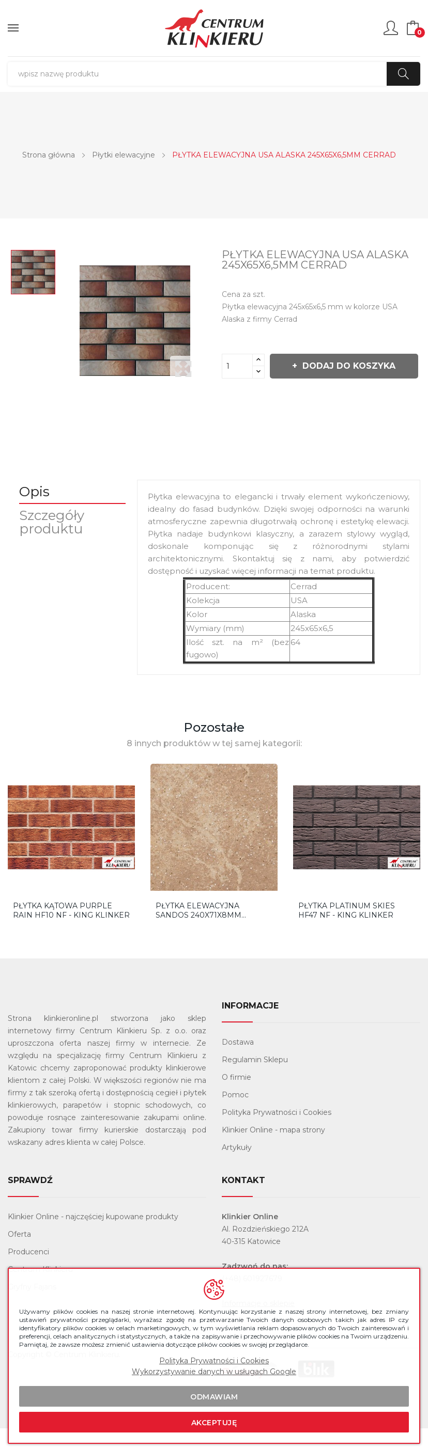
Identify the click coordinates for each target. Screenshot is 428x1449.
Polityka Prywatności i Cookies (276, 1133)
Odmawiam (214, 1396)
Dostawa (238, 1062)
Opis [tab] (38, 512)
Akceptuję (214, 1422)
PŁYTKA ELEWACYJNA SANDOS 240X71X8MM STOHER (198, 931)
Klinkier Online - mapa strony (273, 1150)
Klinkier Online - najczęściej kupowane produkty (93, 1237)
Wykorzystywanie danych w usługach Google (214, 1371)
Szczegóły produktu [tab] (55, 543)
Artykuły (237, 1168)
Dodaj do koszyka (306, 395)
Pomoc (235, 1115)
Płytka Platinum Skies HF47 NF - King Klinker (346, 931)
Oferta (19, 1254)
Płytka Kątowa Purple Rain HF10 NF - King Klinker (71, 931)
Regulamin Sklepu (255, 1080)
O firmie (236, 1097)
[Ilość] (237, 366)
